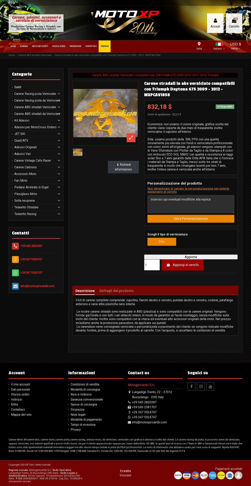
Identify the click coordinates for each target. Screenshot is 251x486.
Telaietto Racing (25, 214)
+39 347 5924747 (31, 259)
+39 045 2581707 (144, 407)
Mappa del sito (21, 414)
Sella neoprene (24, 200)
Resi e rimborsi (81, 394)
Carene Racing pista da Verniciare (37, 100)
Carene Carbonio (25, 167)
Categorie (22, 74)
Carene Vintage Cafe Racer (32, 160)
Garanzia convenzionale (87, 399)
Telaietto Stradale (26, 207)
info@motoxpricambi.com (37, 286)
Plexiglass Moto (25, 194)
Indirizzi (16, 399)
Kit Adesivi (21, 120)
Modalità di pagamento (86, 419)
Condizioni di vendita (85, 384)
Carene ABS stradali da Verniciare (37, 113)
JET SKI (19, 133)
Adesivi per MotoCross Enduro (35, 127)
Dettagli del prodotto (116, 291)
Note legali (78, 414)
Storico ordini (20, 394)
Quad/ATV (21, 140)
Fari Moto (20, 180)
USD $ (235, 46)
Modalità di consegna (85, 389)
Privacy (76, 429)
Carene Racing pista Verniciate (35, 93)
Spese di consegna (84, 404)
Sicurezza (77, 409)
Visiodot (125, 475)
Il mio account (20, 384)
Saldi (17, 87)
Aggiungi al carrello (182, 265)
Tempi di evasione (83, 425)
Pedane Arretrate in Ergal (31, 187)
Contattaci (18, 409)
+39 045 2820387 (31, 246)
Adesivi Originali (25, 147)
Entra (14, 404)
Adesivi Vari (22, 154)
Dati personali (20, 389)
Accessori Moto (25, 174)
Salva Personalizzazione (191, 219)
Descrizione (85, 291)
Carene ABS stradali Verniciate (35, 107)
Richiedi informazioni (123, 167)
